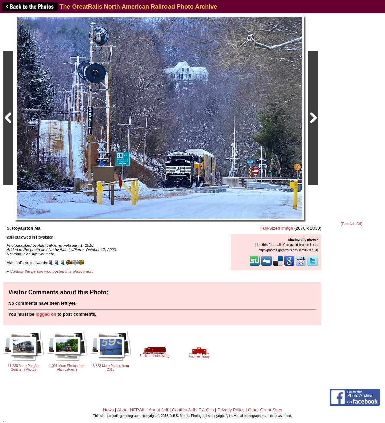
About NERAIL (131, 409)
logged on (46, 314)
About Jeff (158, 409)
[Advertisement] (351, 118)
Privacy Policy (231, 409)
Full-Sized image (276, 228)
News (108, 409)
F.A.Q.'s (206, 409)
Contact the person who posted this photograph (51, 271)
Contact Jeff (183, 409)
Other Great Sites (265, 409)
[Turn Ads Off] (351, 224)
